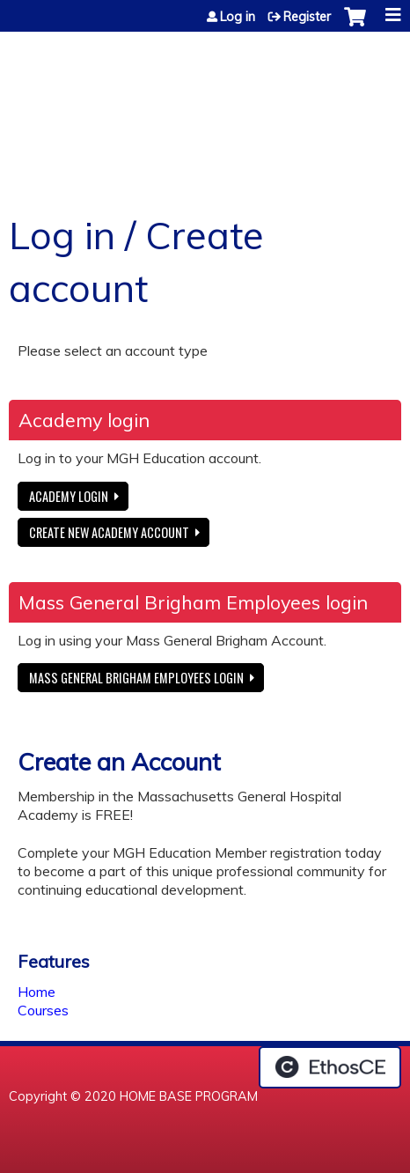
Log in (237, 17)
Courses (43, 1010)
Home (36, 991)
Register (307, 17)
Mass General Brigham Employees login (136, 677)
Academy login (68, 496)
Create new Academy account (109, 532)
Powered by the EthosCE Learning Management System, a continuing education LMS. (330, 1067)
